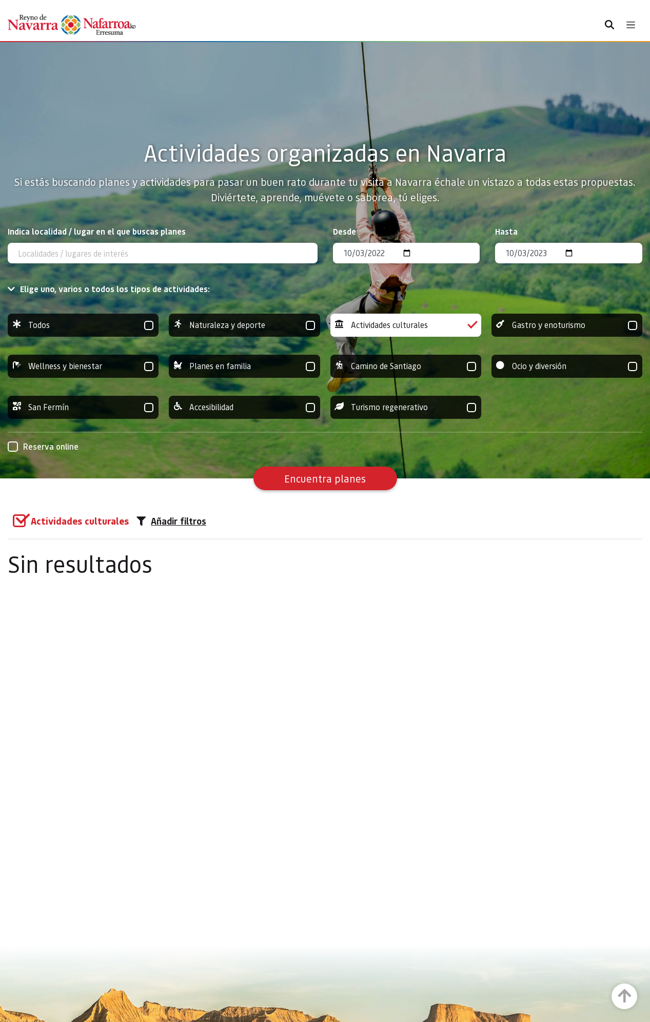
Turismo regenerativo (405, 407)
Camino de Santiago (405, 366)
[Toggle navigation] (630, 24)
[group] (83, 325)
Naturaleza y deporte (244, 325)
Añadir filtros (171, 521)
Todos (83, 325)
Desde (344, 231)
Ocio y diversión (566, 366)
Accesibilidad (244, 407)
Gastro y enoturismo (566, 325)
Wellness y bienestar (83, 366)
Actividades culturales (405, 325)
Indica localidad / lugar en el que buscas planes (97, 231)
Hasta (506, 231)
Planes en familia (244, 366)
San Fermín (83, 407)
